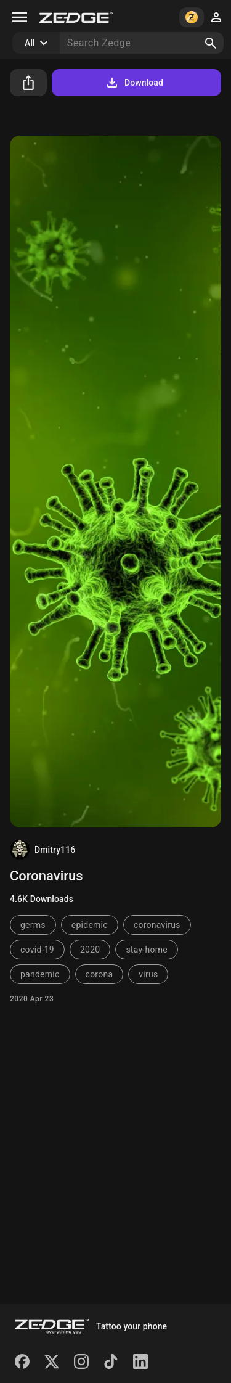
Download (134, 82)
